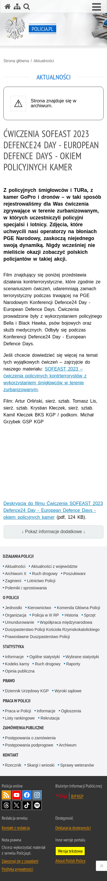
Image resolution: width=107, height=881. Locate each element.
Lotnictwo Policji (41, 580)
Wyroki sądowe (68, 691)
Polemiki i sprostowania (26, 588)
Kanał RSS (6, 795)
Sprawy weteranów (77, 765)
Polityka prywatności (17, 869)
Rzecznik (13, 765)
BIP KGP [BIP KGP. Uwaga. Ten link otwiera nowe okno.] (77, 796)
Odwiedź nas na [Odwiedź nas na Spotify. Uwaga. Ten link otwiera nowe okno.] (37, 805)
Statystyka (13, 647)
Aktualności (43, 61)
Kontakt (11, 755)
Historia (71, 615)
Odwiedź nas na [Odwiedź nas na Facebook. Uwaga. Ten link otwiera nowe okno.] (26, 795)
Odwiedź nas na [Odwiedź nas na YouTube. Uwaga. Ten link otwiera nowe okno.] (16, 795)
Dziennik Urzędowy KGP (27, 691)
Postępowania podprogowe (29, 745)
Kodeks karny (17, 664)
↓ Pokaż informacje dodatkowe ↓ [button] (54, 531)
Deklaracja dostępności (73, 828)
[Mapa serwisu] (17, 6)
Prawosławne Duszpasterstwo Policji (37, 636)
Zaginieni (13, 580)
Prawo (9, 681)
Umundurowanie (19, 622)
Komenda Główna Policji (78, 607)
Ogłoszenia (71, 711)
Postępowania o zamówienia (30, 738)
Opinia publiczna (20, 671)
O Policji (11, 598)
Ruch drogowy (45, 573)
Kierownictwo (39, 607)
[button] (96, 7)
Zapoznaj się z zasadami (20, 861)
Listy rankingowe (20, 718)
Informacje (14, 656)
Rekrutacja (50, 718)
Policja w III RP (45, 615)
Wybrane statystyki (82, 656)
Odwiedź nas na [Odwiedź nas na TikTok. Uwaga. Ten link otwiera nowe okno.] (26, 805)
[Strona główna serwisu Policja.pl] (8, 6)
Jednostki (13, 607)
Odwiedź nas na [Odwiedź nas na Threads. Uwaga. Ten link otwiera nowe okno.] (6, 805)
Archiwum (67, 745)
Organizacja (16, 615)
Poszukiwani (74, 573)
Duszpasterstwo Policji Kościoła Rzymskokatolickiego (52, 629)
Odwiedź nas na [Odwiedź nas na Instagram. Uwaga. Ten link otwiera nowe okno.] (37, 795)
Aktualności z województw (54, 566)
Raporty (73, 664)
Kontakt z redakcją (16, 828)
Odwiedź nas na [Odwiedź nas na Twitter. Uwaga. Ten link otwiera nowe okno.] (16, 805)
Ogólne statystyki (44, 656)
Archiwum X (16, 573)
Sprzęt (89, 615)
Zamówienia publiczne (23, 728)
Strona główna (16, 61)
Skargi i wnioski (40, 765)
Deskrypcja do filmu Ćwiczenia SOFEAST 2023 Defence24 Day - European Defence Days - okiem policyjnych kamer (53, 510)
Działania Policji (18, 556)
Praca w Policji (17, 701)
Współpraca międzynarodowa (66, 622)
